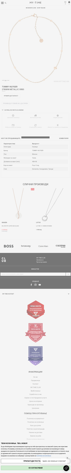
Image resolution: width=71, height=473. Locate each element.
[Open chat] (66, 468)
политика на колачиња (43, 456)
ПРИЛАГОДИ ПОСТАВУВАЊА (35, 461)
